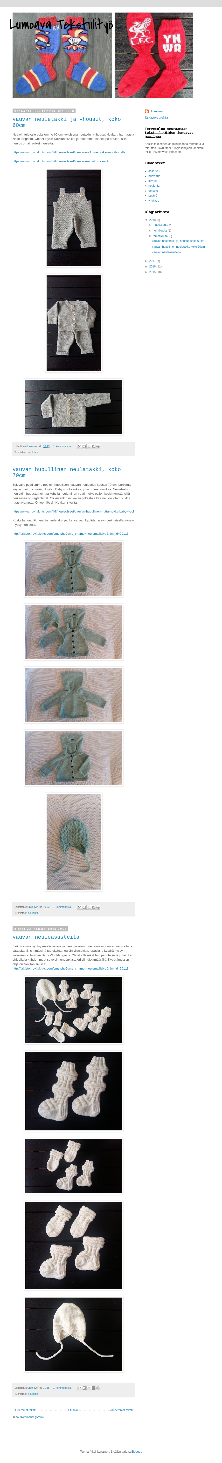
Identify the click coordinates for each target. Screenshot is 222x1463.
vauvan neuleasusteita (46, 937)
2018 (153, 220)
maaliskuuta (161, 224)
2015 (153, 272)
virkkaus (153, 200)
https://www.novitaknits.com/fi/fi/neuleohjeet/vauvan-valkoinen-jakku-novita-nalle (69, 152)
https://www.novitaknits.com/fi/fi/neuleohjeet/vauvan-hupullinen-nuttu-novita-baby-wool (73, 511)
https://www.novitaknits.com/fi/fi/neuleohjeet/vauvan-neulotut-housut (60, 161)
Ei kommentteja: (62, 446)
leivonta (153, 181)
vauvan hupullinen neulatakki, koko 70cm (178, 246)
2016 (153, 266)
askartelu (154, 171)
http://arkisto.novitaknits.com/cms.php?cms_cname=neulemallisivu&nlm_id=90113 (71, 533)
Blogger (136, 1451)
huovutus (154, 176)
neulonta (33, 452)
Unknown (156, 111)
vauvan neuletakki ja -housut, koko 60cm (178, 241)
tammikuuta (160, 236)
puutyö (152, 195)
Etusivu (73, 1410)
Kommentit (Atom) (32, 1417)
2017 (153, 261)
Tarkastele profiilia (156, 117)
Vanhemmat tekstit (121, 1410)
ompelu (153, 190)
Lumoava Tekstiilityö (61, 24)
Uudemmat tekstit (25, 1410)
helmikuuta (160, 230)
